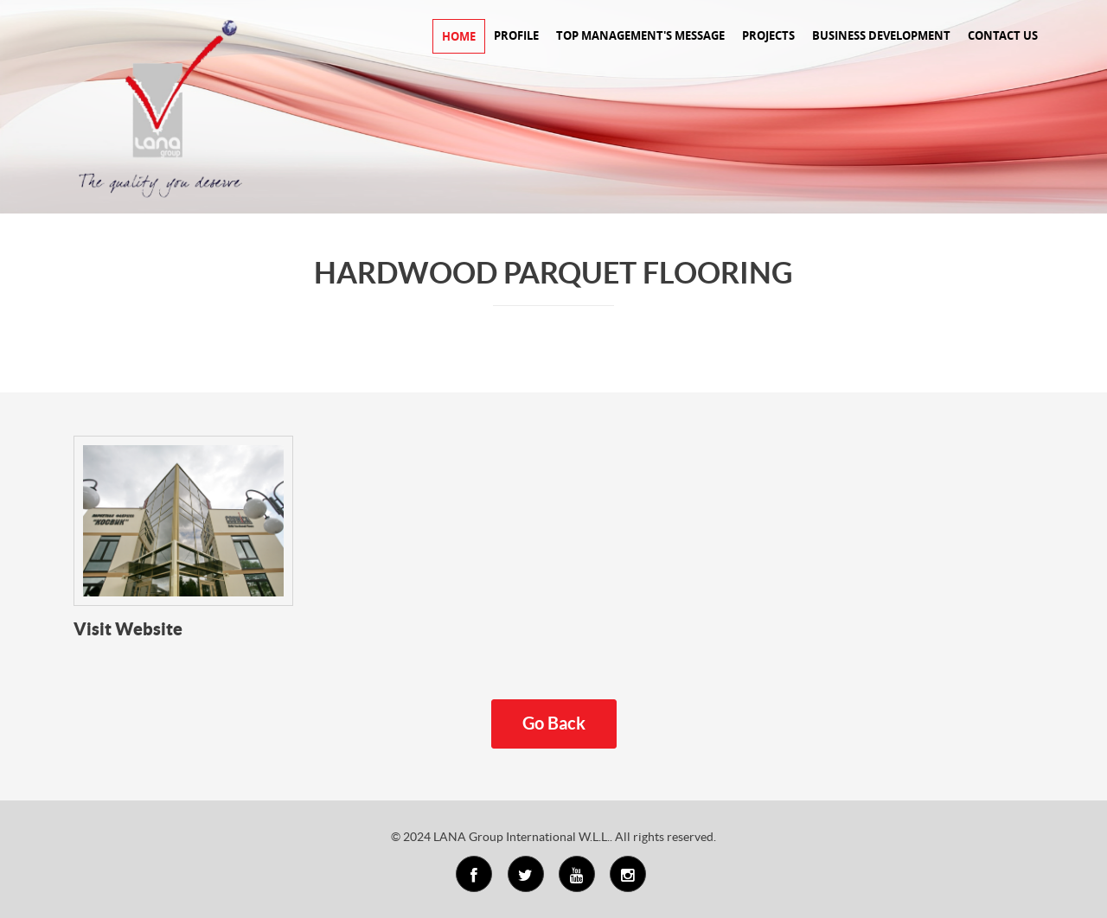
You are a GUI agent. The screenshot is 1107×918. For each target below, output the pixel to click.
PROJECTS (768, 35)
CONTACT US (1003, 35)
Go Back (553, 723)
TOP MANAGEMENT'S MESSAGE (640, 35)
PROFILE (516, 35)
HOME (459, 36)
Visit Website (128, 629)
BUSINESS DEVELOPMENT (881, 35)
